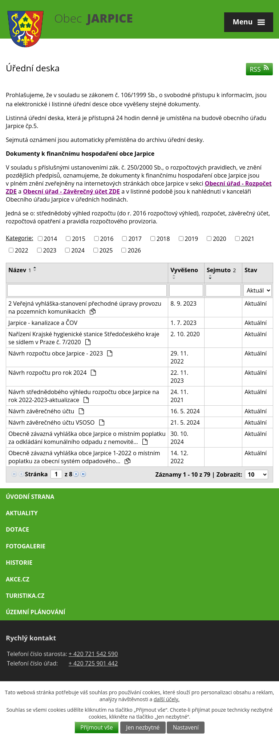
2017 (135, 239)
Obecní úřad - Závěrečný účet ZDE (71, 191)
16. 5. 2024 (185, 411)
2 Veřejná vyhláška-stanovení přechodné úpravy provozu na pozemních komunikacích (84, 307)
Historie (19, 563)
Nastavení (186, 727)
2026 (134, 250)
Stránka (36, 474)
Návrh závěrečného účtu (46, 411)
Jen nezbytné (142, 727)
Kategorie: (19, 238)
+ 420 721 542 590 (93, 654)
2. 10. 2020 (185, 334)
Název (19, 270)
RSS (259, 69)
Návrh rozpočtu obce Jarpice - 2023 (60, 353)
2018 (163, 239)
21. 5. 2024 (185, 422)
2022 (21, 250)
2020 (219, 239)
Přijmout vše (96, 727)
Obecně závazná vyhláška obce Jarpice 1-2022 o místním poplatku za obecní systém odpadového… (84, 457)
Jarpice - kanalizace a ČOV (42, 323)
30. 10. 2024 (179, 438)
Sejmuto (221, 270)
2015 (78, 239)
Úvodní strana (30, 497)
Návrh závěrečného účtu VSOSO (56, 422)
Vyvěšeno (184, 270)
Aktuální (255, 303)
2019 (191, 239)
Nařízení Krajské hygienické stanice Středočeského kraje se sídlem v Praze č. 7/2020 (83, 338)
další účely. (166, 699)
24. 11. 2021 (179, 396)
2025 (106, 250)
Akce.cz (17, 579)
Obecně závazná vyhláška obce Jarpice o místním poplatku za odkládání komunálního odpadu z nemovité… (87, 438)
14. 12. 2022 (179, 457)
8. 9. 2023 (183, 303)
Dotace (17, 529)
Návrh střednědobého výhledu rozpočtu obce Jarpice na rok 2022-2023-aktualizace (83, 396)
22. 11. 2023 (179, 377)
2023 (50, 250)
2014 (50, 239)
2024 (78, 250)
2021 (248, 239)
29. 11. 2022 (179, 357)
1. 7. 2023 (183, 323)
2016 (107, 239)
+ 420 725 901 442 (93, 663)
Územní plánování (35, 612)
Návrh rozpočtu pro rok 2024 (52, 373)
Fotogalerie (25, 546)
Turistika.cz (25, 596)
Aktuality (22, 513)
